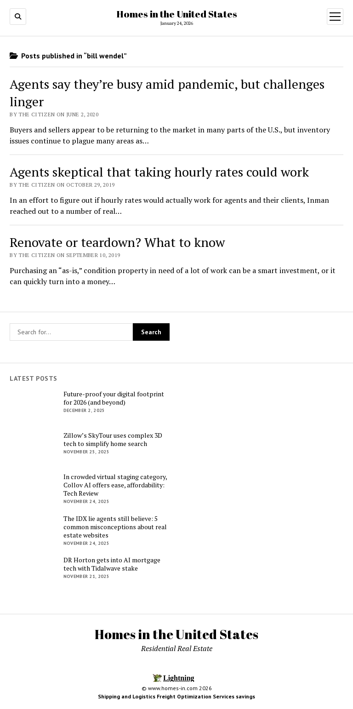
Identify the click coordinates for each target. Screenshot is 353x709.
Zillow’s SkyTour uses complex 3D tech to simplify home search (112, 439)
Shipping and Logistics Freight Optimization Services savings (176, 696)
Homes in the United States (176, 13)
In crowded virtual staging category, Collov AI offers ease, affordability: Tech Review (115, 485)
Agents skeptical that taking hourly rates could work (159, 171)
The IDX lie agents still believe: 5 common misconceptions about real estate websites (115, 527)
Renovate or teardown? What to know (117, 242)
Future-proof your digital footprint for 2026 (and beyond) (113, 398)
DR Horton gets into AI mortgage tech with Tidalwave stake (111, 564)
